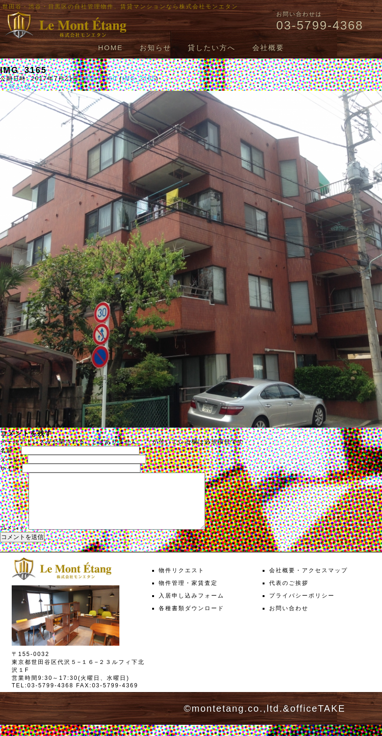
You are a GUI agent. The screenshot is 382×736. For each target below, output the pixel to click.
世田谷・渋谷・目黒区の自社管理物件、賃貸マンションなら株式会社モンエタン (120, 6)
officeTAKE (317, 719)
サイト (10, 468)
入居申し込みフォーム (191, 607)
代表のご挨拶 (289, 594)
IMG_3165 (139, 78)
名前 (9, 450)
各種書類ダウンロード (191, 619)
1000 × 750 (98, 78)
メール (12, 459)
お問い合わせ (289, 619)
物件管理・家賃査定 (188, 594)
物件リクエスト (182, 581)
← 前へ (11, 86)
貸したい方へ (211, 47)
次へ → (36, 86)
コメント (13, 539)
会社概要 (268, 47)
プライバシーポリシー (302, 607)
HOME (110, 47)
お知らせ (155, 47)
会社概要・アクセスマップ (308, 581)
